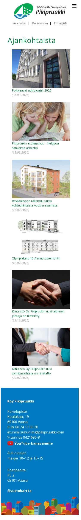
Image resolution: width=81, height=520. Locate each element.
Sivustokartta (19, 490)
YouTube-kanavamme (33, 443)
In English (60, 23)
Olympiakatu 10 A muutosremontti (36, 258)
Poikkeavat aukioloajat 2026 (31, 90)
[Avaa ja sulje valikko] (74, 5)
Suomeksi (19, 23)
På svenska (40, 23)
